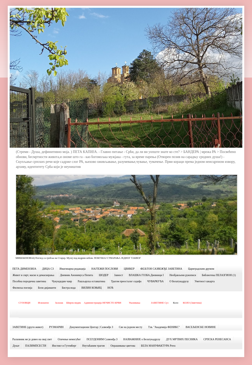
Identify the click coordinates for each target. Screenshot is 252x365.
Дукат (16, 345)
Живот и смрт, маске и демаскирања (33, 275)
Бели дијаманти (47, 287)
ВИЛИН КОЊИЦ (91, 287)
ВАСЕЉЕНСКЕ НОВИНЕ (201, 327)
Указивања (134, 302)
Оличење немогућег (69, 339)
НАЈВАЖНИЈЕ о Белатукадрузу (141, 339)
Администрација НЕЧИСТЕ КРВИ (102, 302)
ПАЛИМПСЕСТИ (35, 345)
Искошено (43, 302)
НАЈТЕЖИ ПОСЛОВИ (104, 268)
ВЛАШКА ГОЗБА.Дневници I (146, 275)
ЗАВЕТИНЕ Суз (159, 302)
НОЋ (111, 287)
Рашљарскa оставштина (91, 281)
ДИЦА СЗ (48, 268)
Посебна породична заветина (29, 281)
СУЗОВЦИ (24, 302)
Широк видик (73, 302)
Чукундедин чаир (62, 281)
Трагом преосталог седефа (126, 281)
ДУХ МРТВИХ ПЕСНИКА (182, 339)
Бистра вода (69, 287)
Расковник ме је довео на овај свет (32, 339)
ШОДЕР (103, 275)
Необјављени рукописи (182, 275)
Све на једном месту (130, 327)
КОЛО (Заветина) (192, 302)
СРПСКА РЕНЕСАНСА (217, 339)
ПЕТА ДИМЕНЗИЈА (24, 268)
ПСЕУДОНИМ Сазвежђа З (102, 339)
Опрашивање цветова (122, 345)
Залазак (59, 302)
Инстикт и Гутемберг (64, 345)
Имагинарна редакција (72, 268)
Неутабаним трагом (93, 345)
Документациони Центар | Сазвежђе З (91, 327)
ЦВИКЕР (129, 268)
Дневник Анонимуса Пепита (76, 275)
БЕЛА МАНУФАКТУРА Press (158, 345)
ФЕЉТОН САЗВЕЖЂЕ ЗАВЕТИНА (161, 268)
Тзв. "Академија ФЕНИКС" (164, 327)
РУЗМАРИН (56, 327)
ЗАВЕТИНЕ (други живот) (27, 327)
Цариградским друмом (201, 268)
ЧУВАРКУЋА (155, 281)
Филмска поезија (22, 287)
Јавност (118, 275)
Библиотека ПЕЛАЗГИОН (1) (219, 275)
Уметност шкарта (205, 281)
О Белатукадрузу (179, 281)
